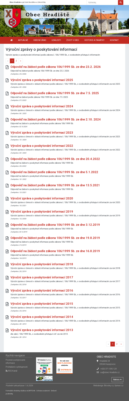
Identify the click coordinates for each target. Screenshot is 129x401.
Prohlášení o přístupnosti (16, 367)
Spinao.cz (118, 385)
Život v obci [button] (72, 40)
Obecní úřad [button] (39, 40)
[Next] (20, 60)
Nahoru (117, 379)
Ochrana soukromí (43, 391)
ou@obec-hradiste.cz (110, 372)
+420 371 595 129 (108, 369)
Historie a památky (94, 40)
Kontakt (114, 40)
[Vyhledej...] (102, 2)
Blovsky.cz (109, 385)
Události (56, 40)
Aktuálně (23, 40)
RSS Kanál (11, 371)
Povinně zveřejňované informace (15, 361)
